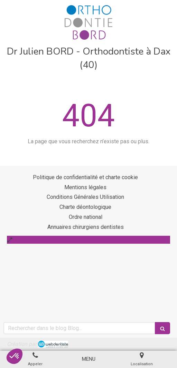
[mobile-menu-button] (88, 359)
